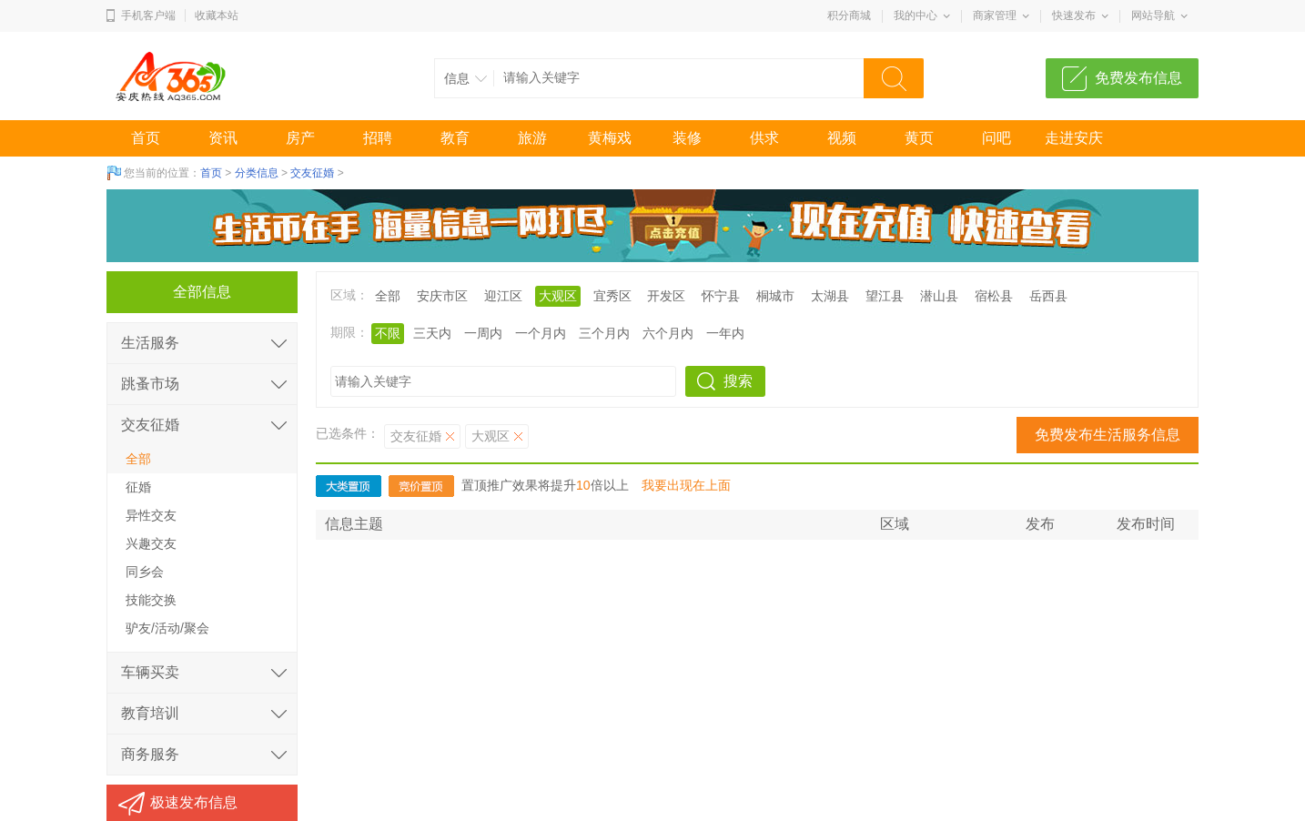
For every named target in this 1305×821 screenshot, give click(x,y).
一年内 (725, 333)
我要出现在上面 (686, 485)
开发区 (666, 296)
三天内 (432, 333)
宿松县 (994, 296)
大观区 (558, 296)
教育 (455, 138)
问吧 (996, 138)
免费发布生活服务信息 (1107, 434)
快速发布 (1074, 15)
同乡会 (145, 571)
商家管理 (995, 15)
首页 (145, 138)
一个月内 (540, 333)
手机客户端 (148, 15)
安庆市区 (442, 296)
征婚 (138, 487)
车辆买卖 (150, 672)
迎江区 (503, 296)
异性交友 (151, 515)
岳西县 (1048, 296)
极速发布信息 (194, 802)
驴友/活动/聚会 (167, 628)
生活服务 (150, 342)
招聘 (377, 138)
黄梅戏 (610, 138)
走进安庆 (1074, 138)
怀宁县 (721, 296)
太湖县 (830, 296)
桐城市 (775, 296)
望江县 (884, 296)
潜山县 (939, 296)
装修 (687, 138)
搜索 (738, 381)
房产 (300, 138)
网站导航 (1153, 15)
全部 (387, 296)
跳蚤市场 (150, 383)
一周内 (483, 333)
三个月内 (604, 333)
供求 (764, 138)
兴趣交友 (151, 543)
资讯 (223, 138)
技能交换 (151, 600)
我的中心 (915, 15)
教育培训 (150, 713)
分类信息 (256, 173)
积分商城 (849, 15)
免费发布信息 (1138, 78)
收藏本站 (216, 15)
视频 (841, 138)
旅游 (532, 138)
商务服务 (150, 754)
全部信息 (202, 291)
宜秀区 (612, 296)
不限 (387, 333)
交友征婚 (312, 173)
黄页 (919, 138)
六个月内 (667, 333)
